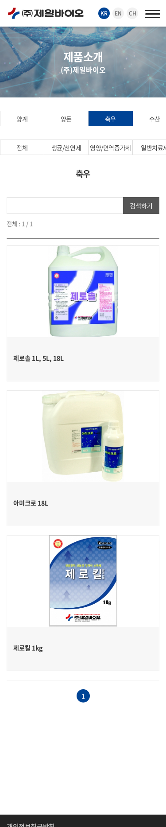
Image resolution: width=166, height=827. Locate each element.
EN (118, 13)
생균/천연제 (66, 147)
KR (104, 13)
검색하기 (141, 205)
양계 (21, 118)
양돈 (66, 118)
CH (132, 13)
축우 (110, 118)
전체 (21, 147)
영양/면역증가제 (110, 147)
